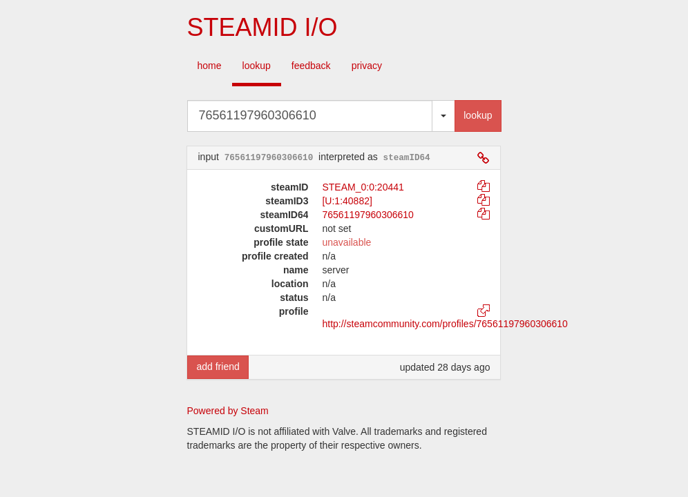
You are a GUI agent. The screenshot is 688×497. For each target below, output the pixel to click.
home (210, 65)
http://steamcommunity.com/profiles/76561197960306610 (444, 323)
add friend (217, 366)
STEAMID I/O (262, 27)
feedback (311, 65)
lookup (256, 65)
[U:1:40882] (347, 200)
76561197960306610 (367, 214)
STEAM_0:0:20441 (362, 187)
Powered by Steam (228, 410)
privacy (367, 65)
